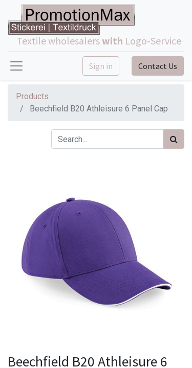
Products (32, 96)
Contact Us (157, 66)
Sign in (101, 66)
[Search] (173, 139)
